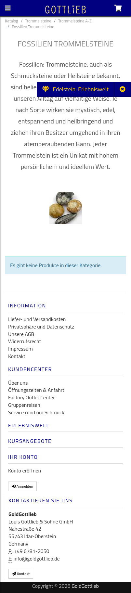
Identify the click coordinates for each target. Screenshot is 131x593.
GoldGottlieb (85, 586)
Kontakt (16, 356)
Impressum (20, 349)
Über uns (18, 383)
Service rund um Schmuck (36, 412)
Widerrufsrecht (24, 341)
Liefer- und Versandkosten (37, 319)
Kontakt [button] (21, 574)
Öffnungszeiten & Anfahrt (36, 390)
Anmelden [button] (22, 486)
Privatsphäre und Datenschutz (41, 326)
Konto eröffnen (24, 470)
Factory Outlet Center (31, 397)
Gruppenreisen (24, 405)
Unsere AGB (21, 334)
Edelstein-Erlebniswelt (75, 89)
